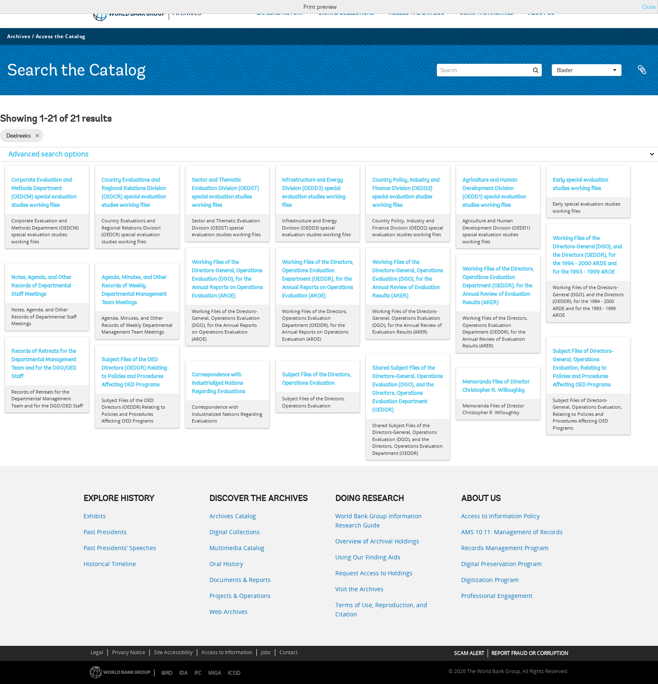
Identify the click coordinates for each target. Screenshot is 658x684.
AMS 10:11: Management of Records (512, 532)
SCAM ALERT (469, 653)
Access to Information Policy (500, 516)
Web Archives (228, 612)
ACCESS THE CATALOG (416, 13)
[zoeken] (535, 70)
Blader (586, 70)
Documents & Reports (240, 580)
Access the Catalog (61, 36)
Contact (288, 652)
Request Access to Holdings (374, 573)
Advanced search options (48, 154)
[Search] (489, 70)
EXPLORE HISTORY (280, 13)
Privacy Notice (128, 652)
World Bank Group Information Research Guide (378, 520)
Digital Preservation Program (501, 564)
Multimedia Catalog (236, 548)
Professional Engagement (497, 596)
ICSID (234, 672)
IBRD (166, 672)
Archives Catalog (232, 516)
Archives (18, 36)
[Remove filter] (37, 135)
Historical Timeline (110, 564)
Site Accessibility (173, 652)
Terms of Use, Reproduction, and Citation (381, 609)
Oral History (226, 564)
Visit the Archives (359, 589)
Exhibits (95, 516)
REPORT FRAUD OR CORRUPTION (529, 653)
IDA (183, 672)
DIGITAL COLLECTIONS (346, 13)
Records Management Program (504, 548)
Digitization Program (490, 580)
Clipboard (642, 70)
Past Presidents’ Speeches (120, 548)
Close (648, 6)
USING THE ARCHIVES (486, 13)
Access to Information (226, 652)
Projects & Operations (240, 596)
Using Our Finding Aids (367, 557)
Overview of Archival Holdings (377, 541)
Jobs (266, 652)
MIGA (214, 672)
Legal (97, 652)
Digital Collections (234, 532)
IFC (197, 672)
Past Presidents (105, 532)
